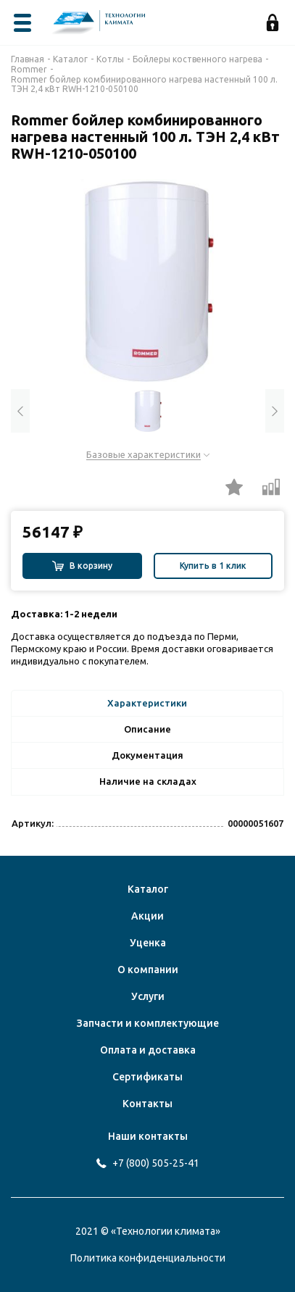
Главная (27, 59)
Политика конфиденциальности (147, 1258)
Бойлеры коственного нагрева (197, 59)
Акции (147, 916)
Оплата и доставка (148, 1050)
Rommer (29, 69)
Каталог (70, 59)
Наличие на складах (147, 781)
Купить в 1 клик (213, 565)
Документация (147, 755)
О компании (147, 969)
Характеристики (147, 703)
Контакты (147, 1103)
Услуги (148, 996)
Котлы (110, 59)
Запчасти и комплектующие (148, 1023)
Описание (147, 729)
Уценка (148, 943)
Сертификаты (147, 1077)
